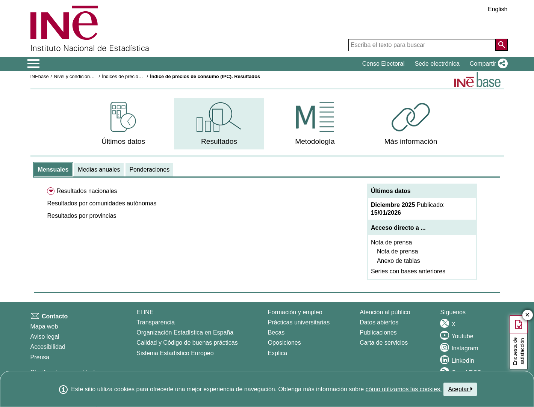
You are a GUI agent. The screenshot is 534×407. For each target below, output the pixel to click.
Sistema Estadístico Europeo (174, 353)
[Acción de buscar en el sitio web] (502, 45)
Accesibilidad (47, 347)
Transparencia (155, 322)
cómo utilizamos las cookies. (404, 389)
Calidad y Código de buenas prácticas (187, 342)
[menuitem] (123, 123)
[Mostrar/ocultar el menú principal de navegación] (34, 64)
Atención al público (385, 312)
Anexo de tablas (398, 261)
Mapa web (44, 326)
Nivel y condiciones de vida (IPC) (89, 76)
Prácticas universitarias (299, 322)
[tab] (53, 169)
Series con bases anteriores (408, 271)
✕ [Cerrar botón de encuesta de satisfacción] (527, 315)
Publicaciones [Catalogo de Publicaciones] (378, 332)
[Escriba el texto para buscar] (422, 45)
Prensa (40, 357)
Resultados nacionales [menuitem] (86, 191)
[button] (487, 64)
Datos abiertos (379, 322)
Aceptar (460, 389)
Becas (276, 332)
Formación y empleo (295, 312)
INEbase (39, 76)
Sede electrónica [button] (437, 63)
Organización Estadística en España (184, 332)
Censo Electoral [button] (383, 63)
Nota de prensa (391, 242)
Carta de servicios (384, 342)
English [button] (497, 9)
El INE (144, 312)
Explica (277, 353)
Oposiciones (284, 342)
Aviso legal (44, 336)
